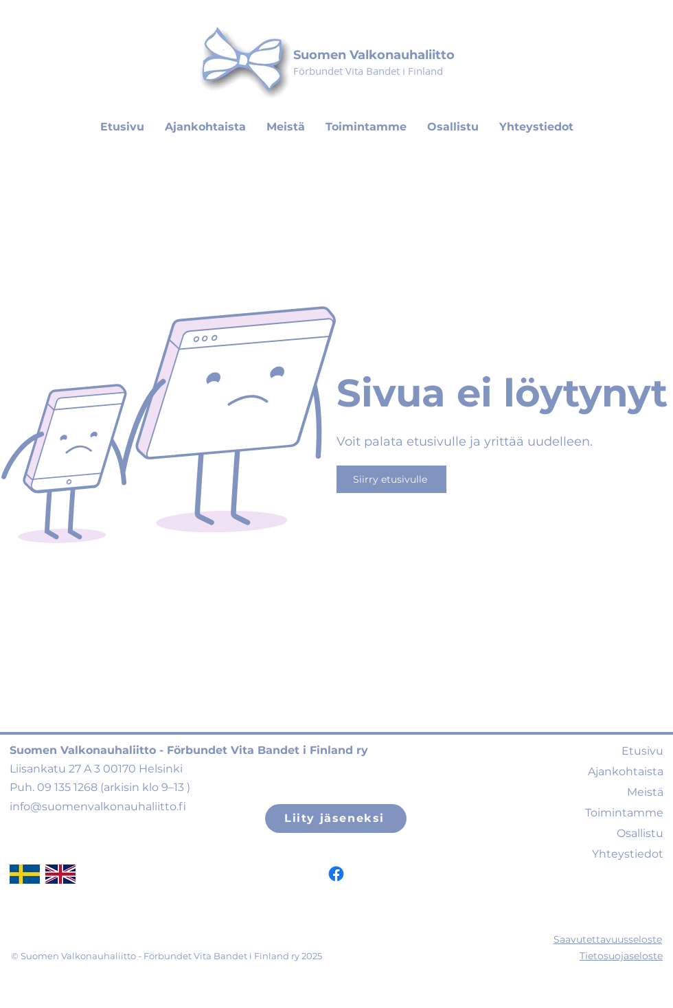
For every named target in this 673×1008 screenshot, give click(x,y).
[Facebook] (336, 874)
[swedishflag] (25, 874)
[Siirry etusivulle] (391, 479)
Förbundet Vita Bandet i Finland (368, 71)
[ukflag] (60, 874)
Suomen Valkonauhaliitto (374, 54)
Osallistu (640, 833)
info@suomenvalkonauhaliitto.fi (98, 806)
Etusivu (642, 750)
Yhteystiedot (627, 853)
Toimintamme (624, 812)
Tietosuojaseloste (621, 956)
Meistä (645, 792)
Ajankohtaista (625, 771)
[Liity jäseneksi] (336, 818)
